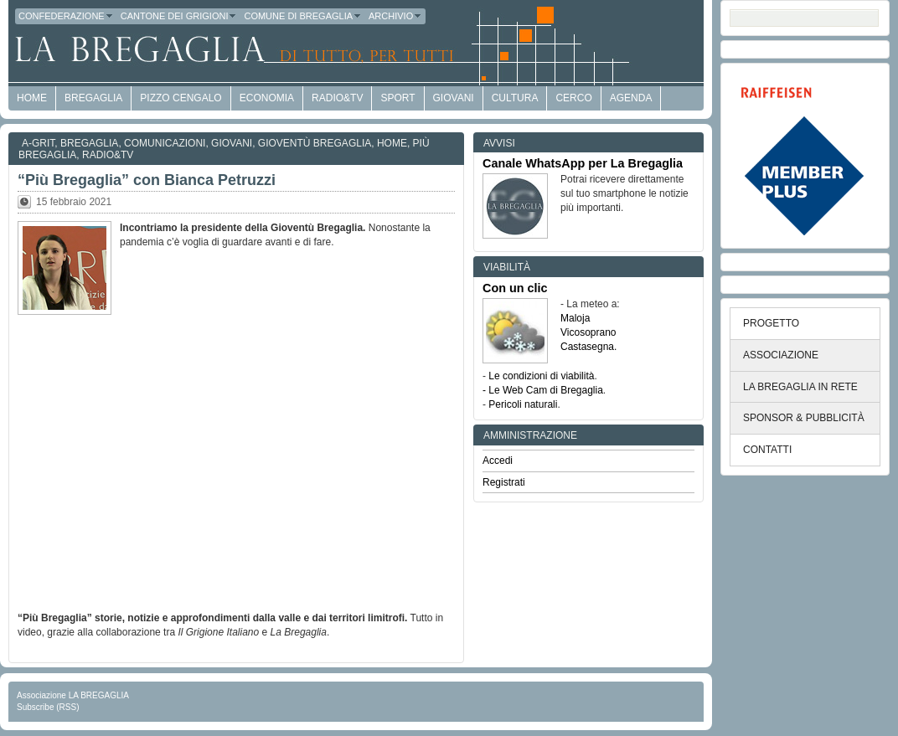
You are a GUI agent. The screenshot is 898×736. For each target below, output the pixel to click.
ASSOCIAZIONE (780, 355)
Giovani (453, 98)
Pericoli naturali (522, 404)
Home (392, 143)
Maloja (575, 318)
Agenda (631, 98)
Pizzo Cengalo (180, 98)
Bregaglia (93, 98)
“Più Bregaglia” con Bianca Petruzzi (147, 180)
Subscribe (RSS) (48, 707)
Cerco (573, 98)
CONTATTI (767, 449)
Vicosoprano (588, 332)
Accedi (498, 460)
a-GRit (38, 143)
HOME (32, 98)
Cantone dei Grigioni (179, 16)
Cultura (515, 98)
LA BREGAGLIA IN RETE (800, 387)
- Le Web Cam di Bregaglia (543, 390)
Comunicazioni (164, 143)
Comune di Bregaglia (303, 16)
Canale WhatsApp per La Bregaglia (583, 163)
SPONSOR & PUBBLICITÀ (803, 418)
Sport (397, 98)
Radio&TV (337, 98)
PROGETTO (771, 323)
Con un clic (515, 288)
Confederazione (66, 16)
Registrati (504, 482)
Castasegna (587, 347)
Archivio (395, 16)
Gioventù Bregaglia (314, 143)
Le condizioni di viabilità (541, 376)
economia (267, 98)
